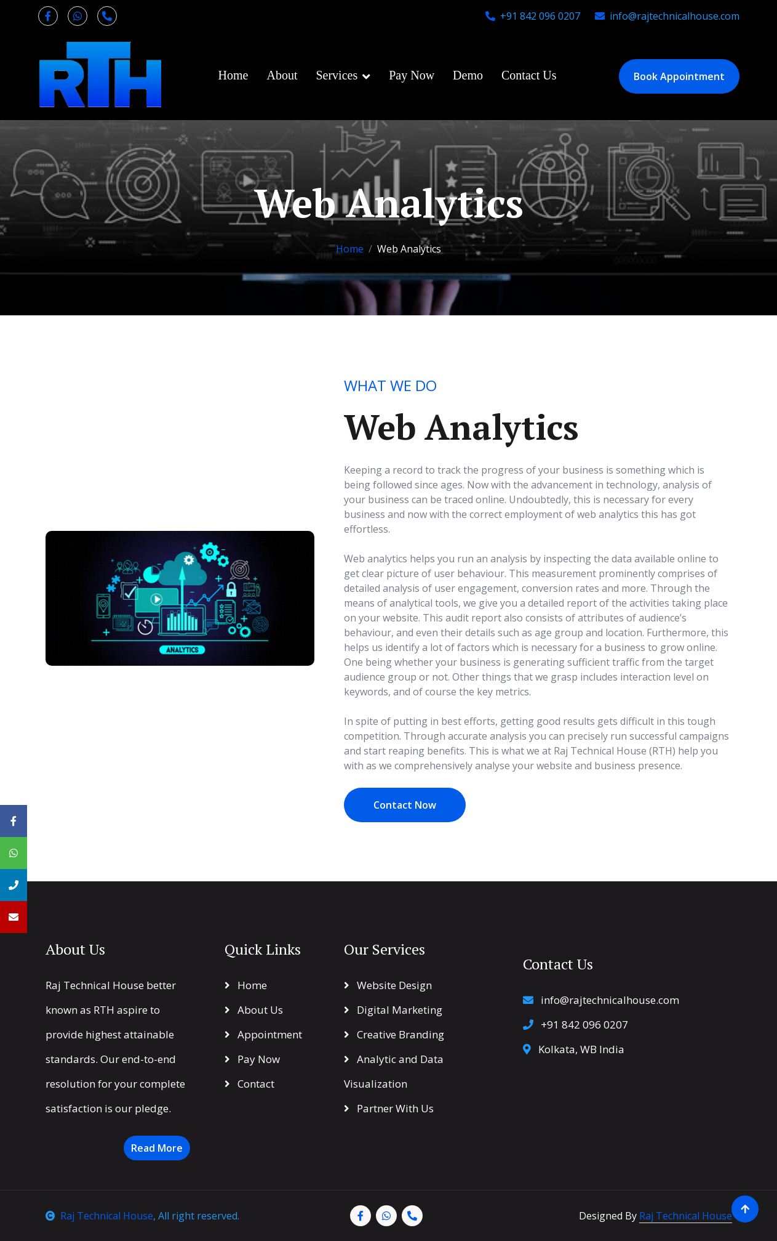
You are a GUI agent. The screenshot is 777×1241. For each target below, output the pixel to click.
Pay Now (411, 75)
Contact (249, 1084)
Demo (468, 75)
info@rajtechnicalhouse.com (667, 16)
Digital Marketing (393, 1010)
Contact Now (404, 805)
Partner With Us (389, 1108)
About (281, 75)
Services (336, 75)
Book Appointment (679, 76)
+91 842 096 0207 (532, 16)
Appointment (263, 1034)
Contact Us (528, 75)
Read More (157, 1148)
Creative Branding (394, 1034)
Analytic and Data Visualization (394, 1071)
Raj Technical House (99, 1216)
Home (233, 75)
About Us (254, 1010)
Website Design (388, 985)
